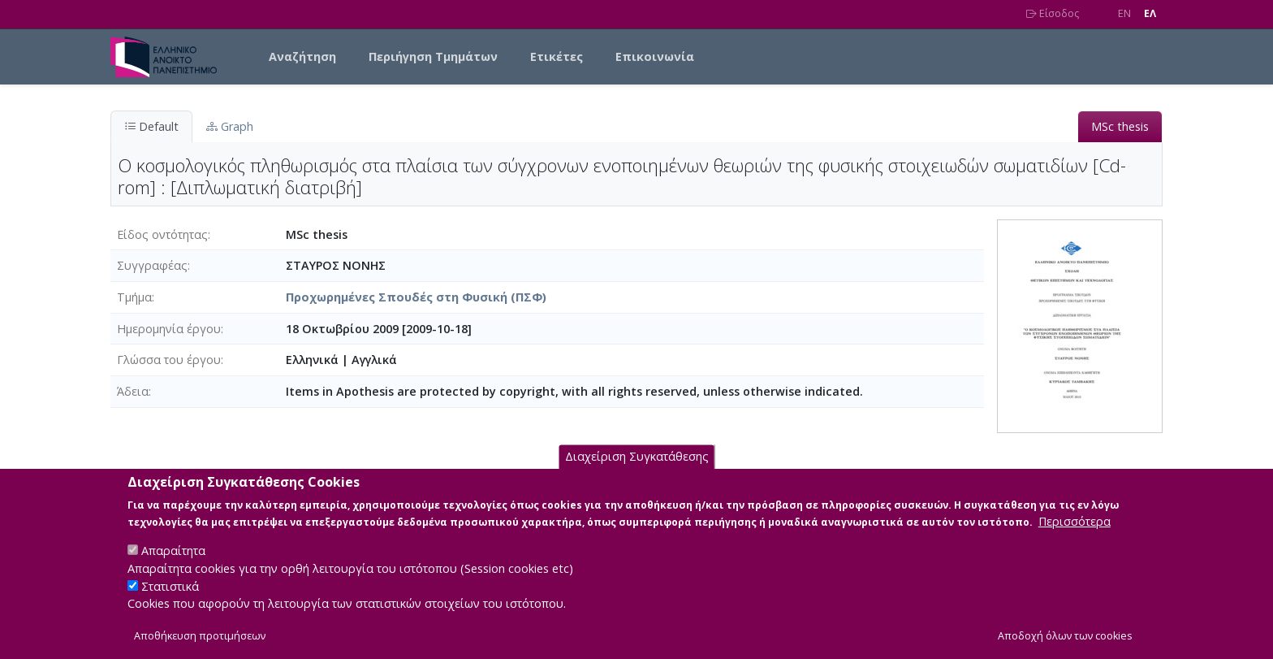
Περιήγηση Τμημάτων (433, 56)
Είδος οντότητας (162, 234)
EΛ (1150, 13)
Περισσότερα (1074, 538)
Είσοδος (1052, 13)
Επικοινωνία (654, 56)
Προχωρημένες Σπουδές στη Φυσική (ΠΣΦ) (416, 297)
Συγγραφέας (152, 265)
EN (1124, 13)
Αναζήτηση (302, 56)
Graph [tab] (229, 126)
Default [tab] (151, 126)
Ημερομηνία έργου (169, 328)
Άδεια (133, 391)
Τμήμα (134, 297)
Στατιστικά (170, 603)
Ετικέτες (556, 56)
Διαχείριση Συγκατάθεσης (637, 474)
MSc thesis (1120, 126)
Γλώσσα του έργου (169, 359)
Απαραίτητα (173, 567)
